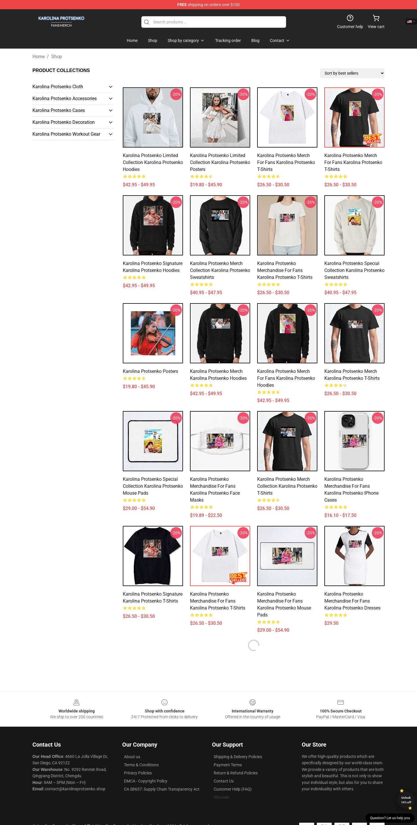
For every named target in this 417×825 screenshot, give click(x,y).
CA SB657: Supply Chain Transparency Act (162, 789)
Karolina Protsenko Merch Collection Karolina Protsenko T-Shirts (287, 486)
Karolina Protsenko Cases (58, 110)
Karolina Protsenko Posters (150, 371)
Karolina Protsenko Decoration (63, 122)
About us (132, 756)
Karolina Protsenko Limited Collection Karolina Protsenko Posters (220, 162)
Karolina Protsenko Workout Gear (66, 134)
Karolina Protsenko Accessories (64, 98)
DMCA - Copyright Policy (145, 781)
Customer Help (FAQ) (233, 789)
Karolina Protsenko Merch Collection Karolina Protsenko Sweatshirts (220, 270)
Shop (56, 56)
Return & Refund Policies (236, 773)
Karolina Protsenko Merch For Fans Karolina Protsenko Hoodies (286, 378)
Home (38, 56)
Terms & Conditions (141, 765)
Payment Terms (228, 765)
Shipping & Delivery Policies (238, 756)
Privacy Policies (138, 773)
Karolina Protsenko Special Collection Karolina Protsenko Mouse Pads (153, 486)
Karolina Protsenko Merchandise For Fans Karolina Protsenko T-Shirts (284, 270)
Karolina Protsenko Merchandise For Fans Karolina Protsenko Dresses (352, 601)
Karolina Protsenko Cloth (57, 86)
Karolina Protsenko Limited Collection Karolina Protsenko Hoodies (153, 162)
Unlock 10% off (406, 800)
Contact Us (224, 781)
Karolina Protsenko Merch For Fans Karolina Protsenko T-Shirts (286, 162)
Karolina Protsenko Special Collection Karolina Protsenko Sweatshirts (354, 270)
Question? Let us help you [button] (390, 818)
